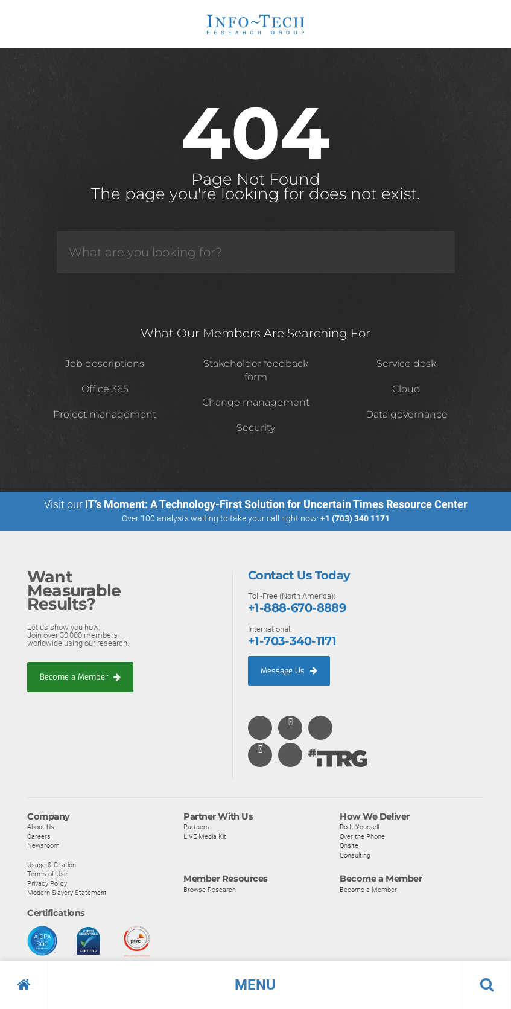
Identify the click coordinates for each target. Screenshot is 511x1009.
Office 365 (105, 389)
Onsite (349, 846)
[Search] (256, 252)
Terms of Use (47, 874)
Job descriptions (104, 363)
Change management (255, 402)
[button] (255, 985)
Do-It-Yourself (360, 827)
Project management (104, 414)
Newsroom (43, 846)
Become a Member (80, 677)
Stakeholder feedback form (255, 370)
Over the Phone (362, 836)
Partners (196, 827)
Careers (39, 836)
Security (255, 427)
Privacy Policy (47, 883)
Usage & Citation (51, 865)
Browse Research (209, 889)
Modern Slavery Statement (67, 893)
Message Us (289, 670)
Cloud (406, 389)
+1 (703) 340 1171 (355, 518)
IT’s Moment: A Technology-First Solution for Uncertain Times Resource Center (276, 504)
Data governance (407, 414)
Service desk (406, 363)
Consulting (355, 855)
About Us (40, 827)
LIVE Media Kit (204, 836)
